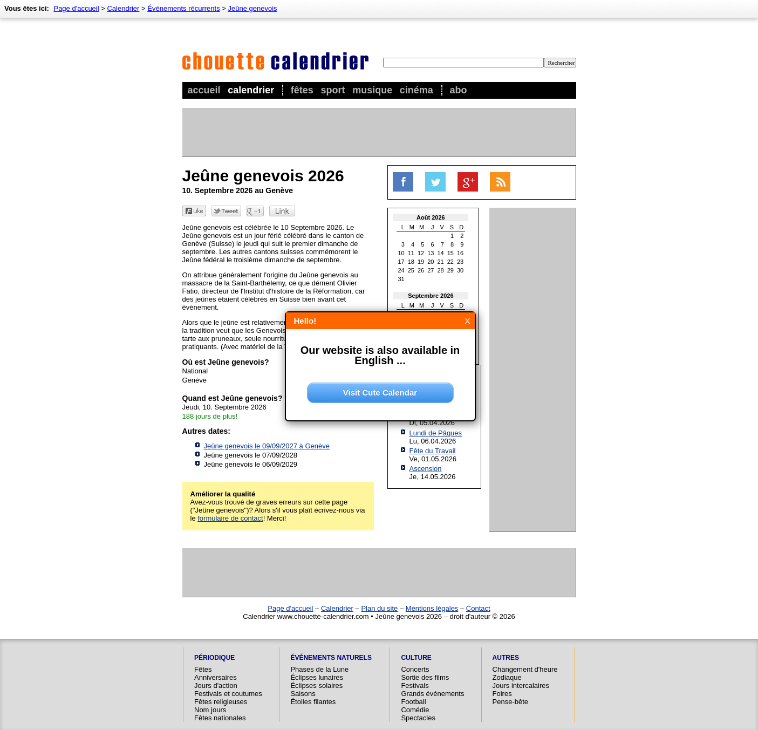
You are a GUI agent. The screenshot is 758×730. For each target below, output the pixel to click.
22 (450, 261)
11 (411, 253)
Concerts (415, 669)
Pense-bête (511, 702)
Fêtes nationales (219, 718)
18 (411, 261)
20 (430, 261)
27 (430, 270)
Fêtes (302, 90)
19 (421, 261)
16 (460, 253)
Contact (478, 608)
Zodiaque (507, 677)
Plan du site (379, 608)
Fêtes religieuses (220, 702)
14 (441, 253)
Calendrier (251, 90)
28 (441, 270)
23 (460, 261)
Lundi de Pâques (435, 433)
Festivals (414, 685)
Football (413, 702)
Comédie (415, 710)
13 (430, 253)
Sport (333, 90)
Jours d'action (215, 685)
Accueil (204, 90)
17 (401, 261)
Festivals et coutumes (228, 694)
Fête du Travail (432, 451)
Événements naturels (330, 657)
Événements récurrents (183, 8)
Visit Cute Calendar (380, 392)
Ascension (425, 469)
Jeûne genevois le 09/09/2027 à (267, 446)
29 (450, 270)
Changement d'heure (525, 669)
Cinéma (416, 90)
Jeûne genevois (252, 8)
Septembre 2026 (430, 295)
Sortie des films (425, 677)
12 (421, 253)
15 (450, 253)
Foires (502, 694)
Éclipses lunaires (316, 677)
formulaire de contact (230, 518)
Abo (458, 90)
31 (401, 279)
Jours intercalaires (521, 685)
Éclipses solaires (316, 685)
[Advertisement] (378, 132)
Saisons (302, 694)
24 (401, 270)
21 (441, 261)
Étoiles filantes (313, 702)
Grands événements (432, 694)
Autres (506, 657)
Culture (416, 657)
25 (411, 270)
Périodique (214, 657)
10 (401, 253)
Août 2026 (430, 217)
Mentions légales (432, 608)
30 (460, 270)
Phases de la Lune (319, 669)
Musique (372, 90)
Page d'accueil (76, 8)
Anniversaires (215, 677)
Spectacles (418, 718)
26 (421, 270)
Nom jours (210, 710)
